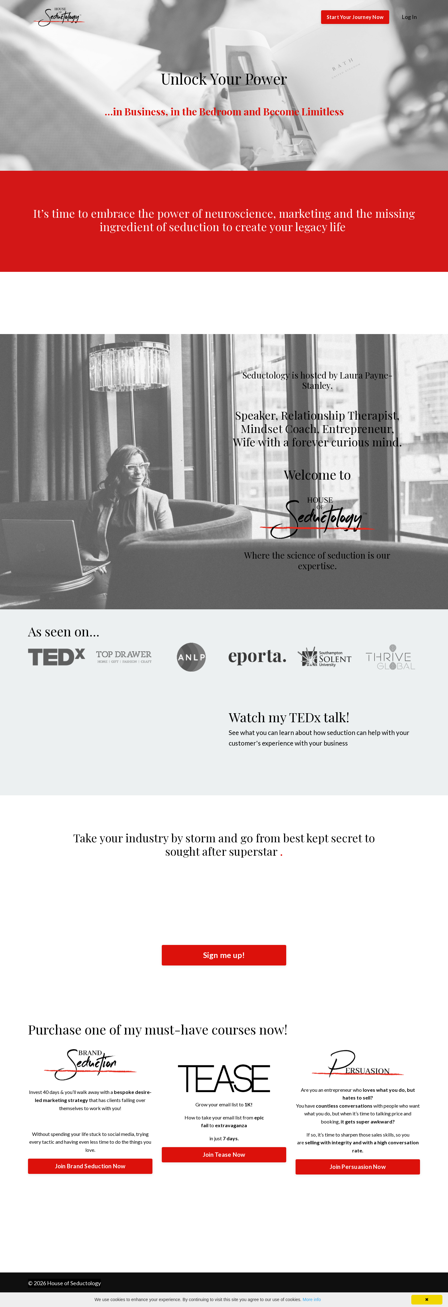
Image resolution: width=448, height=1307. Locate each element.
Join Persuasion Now (358, 1167)
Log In (409, 16)
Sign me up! (224, 955)
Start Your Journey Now (355, 17)
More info (312, 1299)
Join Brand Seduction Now (90, 1166)
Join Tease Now (224, 1155)
